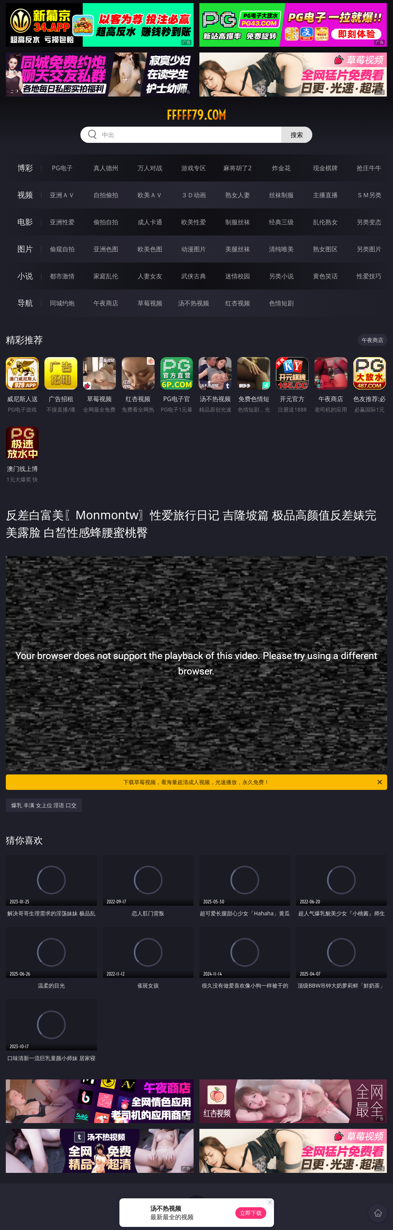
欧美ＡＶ (150, 195)
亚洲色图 (106, 249)
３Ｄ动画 (193, 195)
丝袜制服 (281, 195)
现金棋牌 (325, 168)
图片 (25, 249)
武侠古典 (193, 276)
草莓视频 (150, 303)
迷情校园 (237, 276)
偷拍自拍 (106, 222)
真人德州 (106, 168)
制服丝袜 (237, 222)
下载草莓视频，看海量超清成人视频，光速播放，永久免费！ (253, 782)
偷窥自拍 (62, 249)
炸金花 (281, 168)
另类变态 (369, 222)
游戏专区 (193, 168)
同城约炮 (62, 303)
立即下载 (251, 1212)
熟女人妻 (237, 195)
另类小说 (281, 276)
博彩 (25, 168)
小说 (25, 276)
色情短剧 (281, 303)
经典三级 (281, 222)
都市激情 (62, 276)
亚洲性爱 (62, 222)
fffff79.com (196, 115)
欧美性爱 (193, 222)
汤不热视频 (193, 303)
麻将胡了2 (237, 168)
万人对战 (150, 168)
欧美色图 (150, 249)
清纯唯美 (281, 249)
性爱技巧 (369, 276)
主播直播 (325, 195)
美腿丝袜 (237, 249)
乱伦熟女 (325, 222)
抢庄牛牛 (369, 168)
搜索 (297, 134)
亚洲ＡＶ (62, 195)
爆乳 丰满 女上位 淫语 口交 (44, 805)
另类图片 (369, 249)
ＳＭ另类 (369, 195)
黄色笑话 (325, 276)
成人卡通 (150, 222)
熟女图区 (325, 249)
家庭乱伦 (106, 276)
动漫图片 (193, 249)
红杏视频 (237, 303)
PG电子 (62, 168)
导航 (25, 303)
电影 (25, 222)
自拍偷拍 (106, 195)
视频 (25, 195)
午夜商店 (106, 303)
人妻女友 (150, 276)
